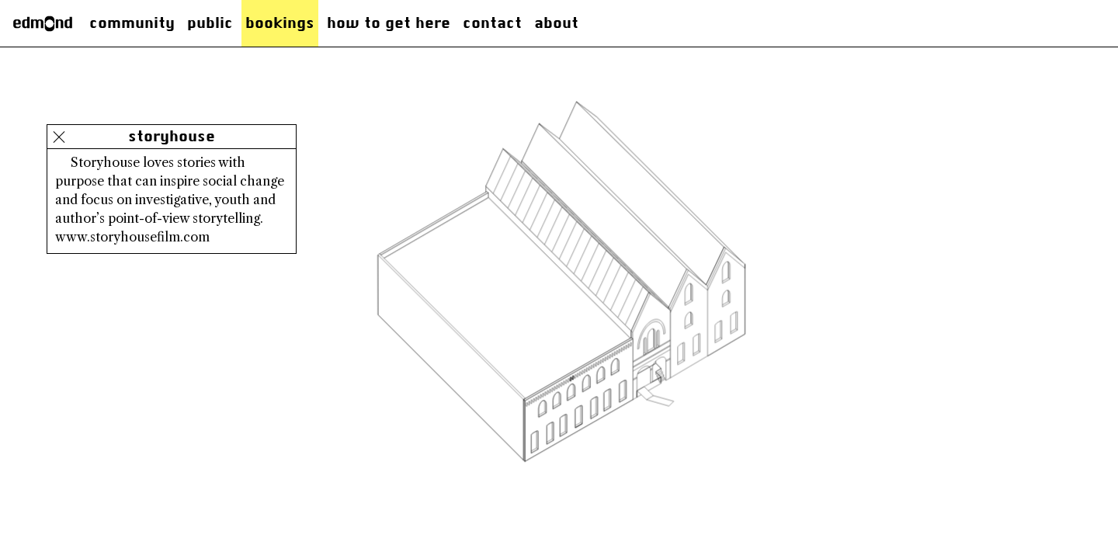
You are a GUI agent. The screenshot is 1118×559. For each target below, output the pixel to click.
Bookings (279, 23)
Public (210, 23)
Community (132, 23)
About (556, 23)
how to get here (388, 23)
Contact (492, 23)
